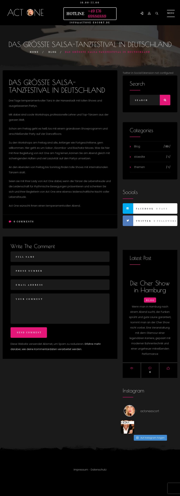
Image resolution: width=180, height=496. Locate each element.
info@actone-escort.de (90, 22)
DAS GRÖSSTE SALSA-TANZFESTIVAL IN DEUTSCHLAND (57, 86)
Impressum (81, 471)
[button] (141, 14)
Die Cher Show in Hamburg (150, 286)
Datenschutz (99, 471)
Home (34, 52)
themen (139, 167)
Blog (53, 52)
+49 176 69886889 (97, 13)
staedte (139, 157)
